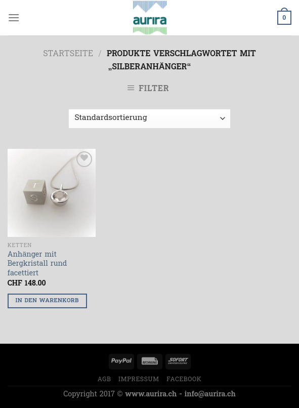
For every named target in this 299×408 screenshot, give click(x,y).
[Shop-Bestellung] (149, 119)
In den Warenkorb (47, 301)
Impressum (138, 379)
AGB (104, 379)
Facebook (183, 379)
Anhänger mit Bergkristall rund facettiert (37, 265)
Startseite (68, 54)
